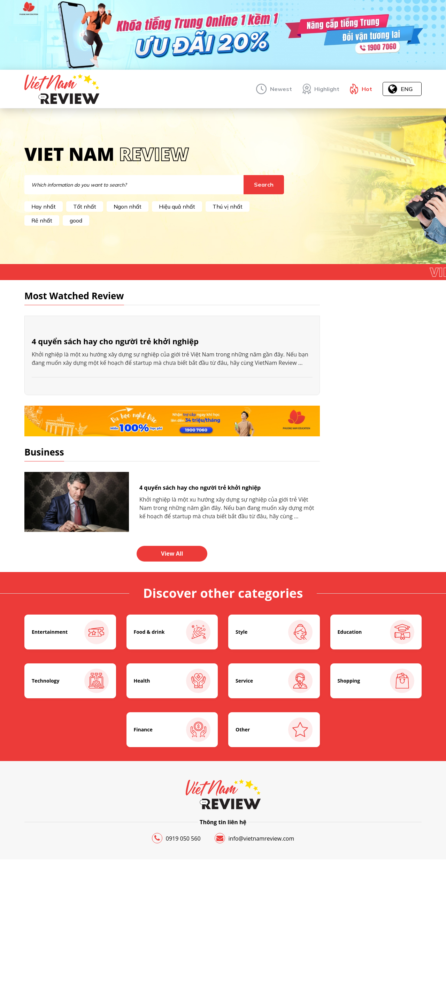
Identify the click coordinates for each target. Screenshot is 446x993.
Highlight (326, 88)
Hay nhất (43, 206)
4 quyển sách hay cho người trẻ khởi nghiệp (115, 433)
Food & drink (172, 724)
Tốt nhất (84, 206)
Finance (172, 822)
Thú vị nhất (228, 206)
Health (172, 773)
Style (274, 724)
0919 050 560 (176, 930)
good (76, 220)
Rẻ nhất (41, 220)
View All (172, 646)
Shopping (376, 773)
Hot (367, 88)
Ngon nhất (127, 206)
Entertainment (70, 724)
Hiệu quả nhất (177, 206)
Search (264, 184)
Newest (281, 88)
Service (274, 773)
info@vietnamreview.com (254, 930)
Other (274, 822)
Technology (70, 773)
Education (376, 724)
